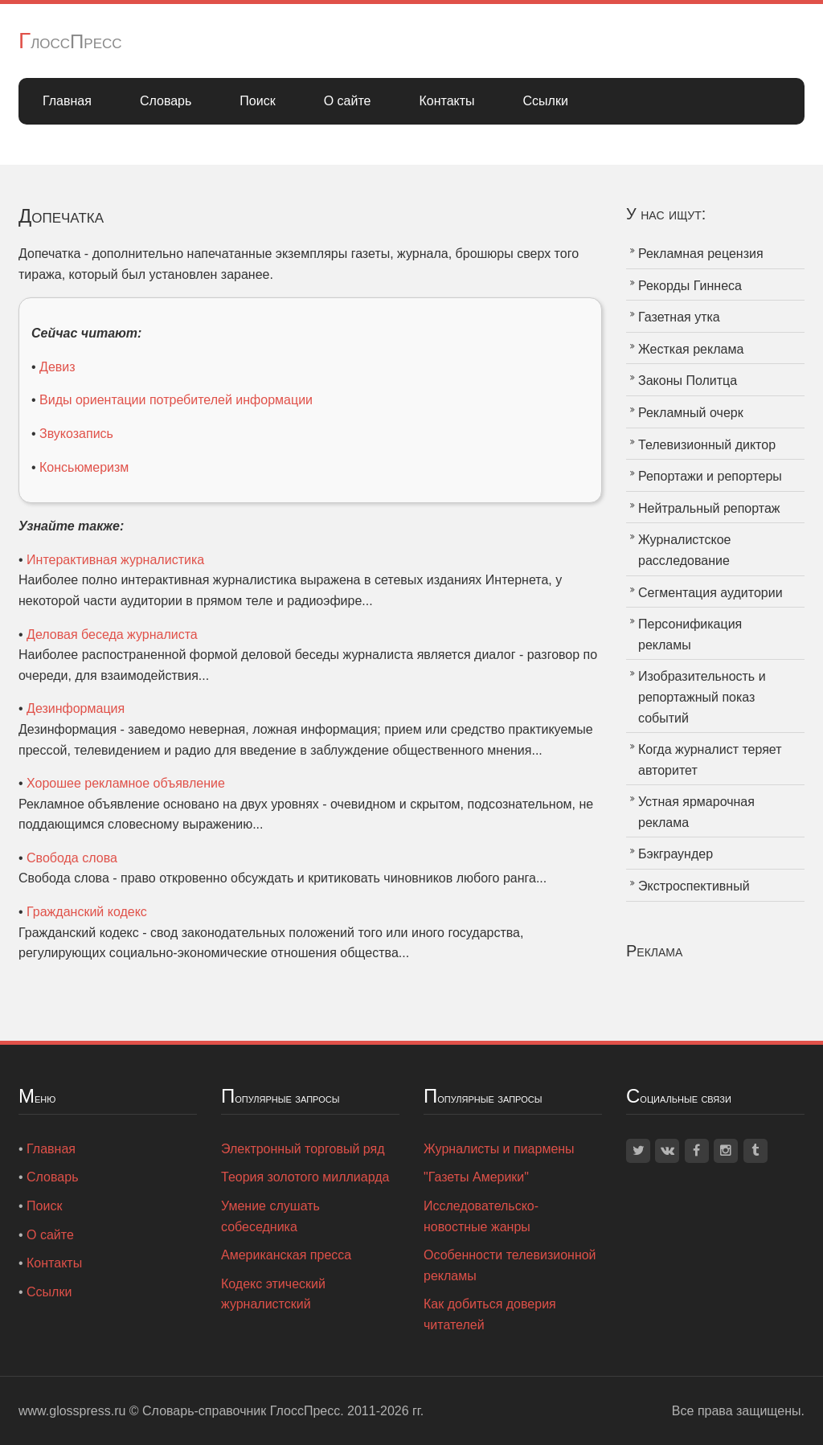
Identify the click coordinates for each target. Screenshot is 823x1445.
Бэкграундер (675, 854)
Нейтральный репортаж (709, 508)
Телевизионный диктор (707, 445)
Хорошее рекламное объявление (126, 783)
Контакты (446, 101)
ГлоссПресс (70, 41)
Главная (67, 101)
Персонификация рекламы (690, 634)
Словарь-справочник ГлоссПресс (241, 1411)
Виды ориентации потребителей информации (176, 400)
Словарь (165, 101)
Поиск (257, 101)
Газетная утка (679, 317)
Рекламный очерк (690, 413)
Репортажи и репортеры (710, 476)
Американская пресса (286, 1255)
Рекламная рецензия (701, 253)
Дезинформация (76, 708)
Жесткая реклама (690, 349)
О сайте (347, 101)
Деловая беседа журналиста (112, 634)
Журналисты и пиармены (499, 1149)
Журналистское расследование (684, 550)
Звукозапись (76, 433)
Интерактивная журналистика (115, 560)
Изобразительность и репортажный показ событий (702, 696)
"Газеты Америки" (476, 1177)
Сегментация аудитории (710, 593)
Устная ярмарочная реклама (696, 812)
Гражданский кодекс (87, 912)
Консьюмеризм (84, 467)
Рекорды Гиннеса (690, 286)
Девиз (57, 367)
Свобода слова (72, 858)
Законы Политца (687, 380)
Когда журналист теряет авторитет (710, 760)
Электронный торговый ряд (303, 1149)
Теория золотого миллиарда (305, 1177)
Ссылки (545, 101)
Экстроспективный (694, 886)
